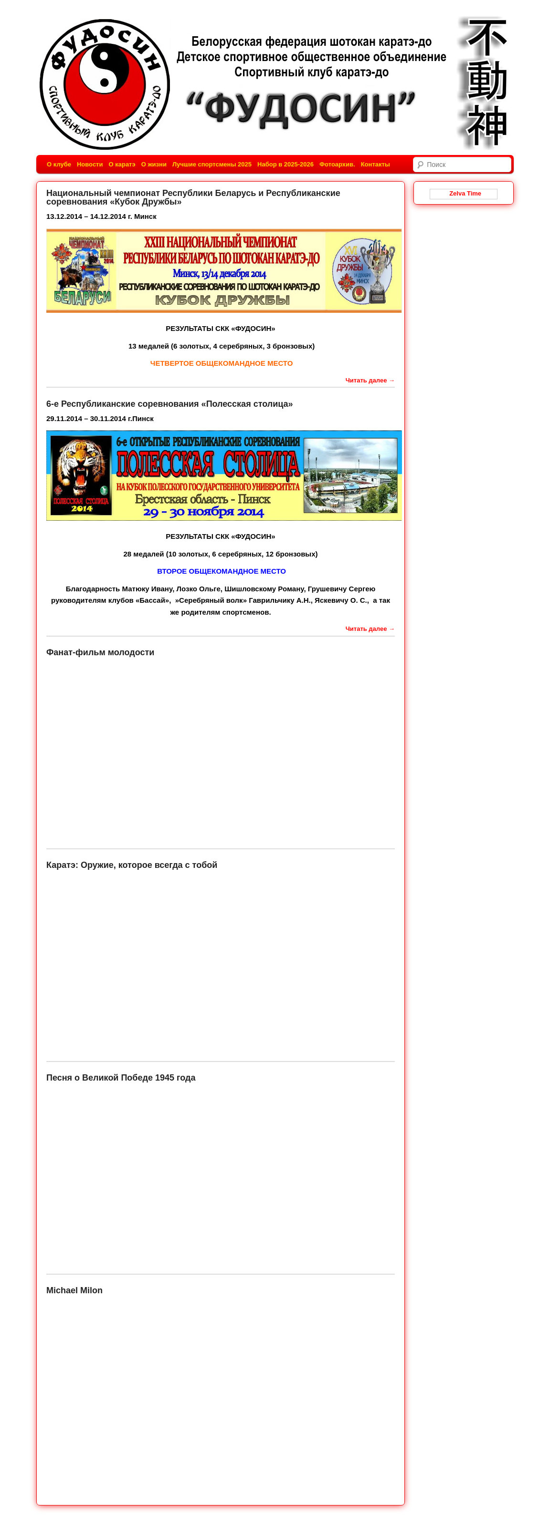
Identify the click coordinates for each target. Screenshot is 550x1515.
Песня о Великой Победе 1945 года (120, 1077)
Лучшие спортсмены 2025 (212, 164)
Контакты (375, 164)
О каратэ (121, 164)
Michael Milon (74, 1290)
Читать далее (370, 380)
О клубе (59, 164)
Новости (90, 164)
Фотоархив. (337, 164)
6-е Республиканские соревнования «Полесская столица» (169, 404)
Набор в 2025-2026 (285, 164)
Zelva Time (463, 193)
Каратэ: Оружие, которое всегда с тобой (131, 865)
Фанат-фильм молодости (100, 652)
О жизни (154, 164)
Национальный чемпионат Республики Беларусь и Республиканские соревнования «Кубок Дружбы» (193, 197)
